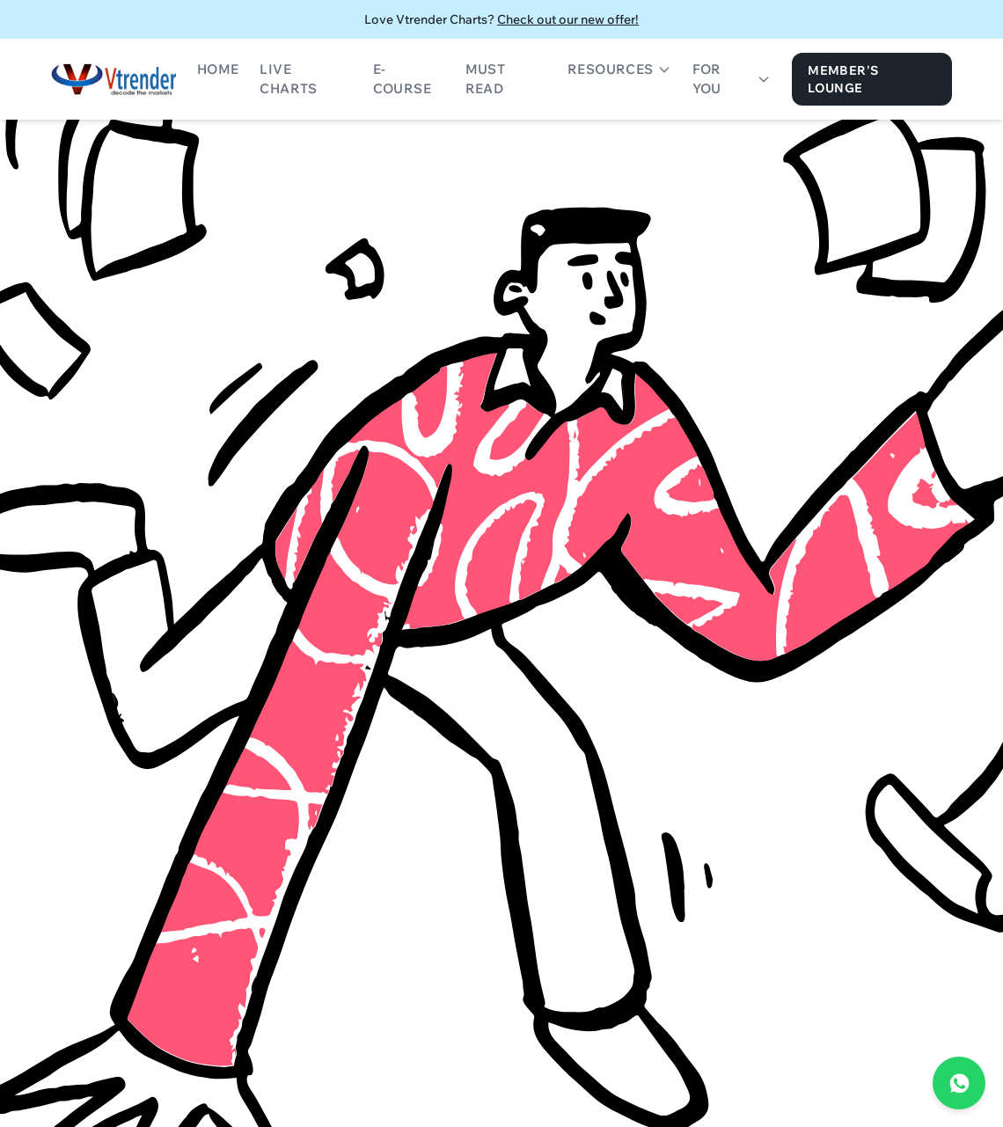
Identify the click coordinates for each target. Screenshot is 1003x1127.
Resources (619, 69)
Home (218, 69)
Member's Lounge (843, 79)
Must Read (485, 79)
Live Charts (288, 79)
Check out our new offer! (568, 19)
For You (732, 79)
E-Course (402, 79)
